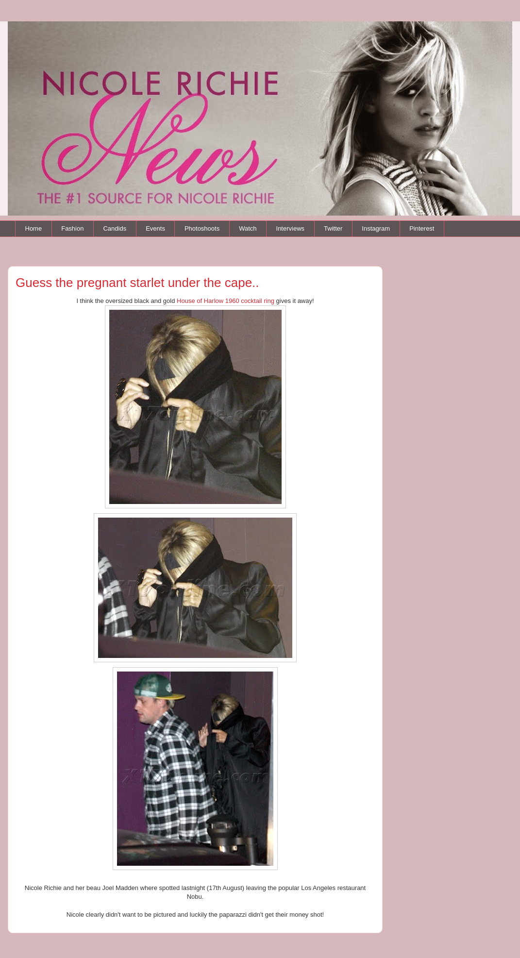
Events (155, 228)
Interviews (290, 228)
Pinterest (421, 228)
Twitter (333, 228)
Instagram (376, 228)
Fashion (72, 228)
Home (33, 228)
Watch (247, 228)
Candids (114, 228)
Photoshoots (202, 228)
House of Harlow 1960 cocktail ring (225, 300)
